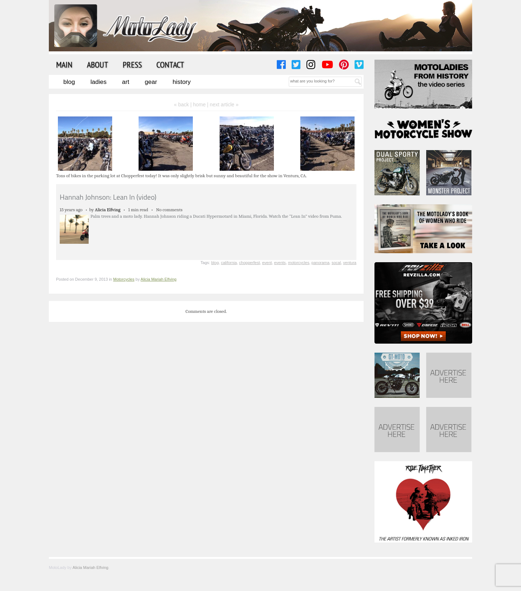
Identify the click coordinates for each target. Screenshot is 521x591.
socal (336, 262)
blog (215, 262)
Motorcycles (124, 279)
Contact (170, 64)
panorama (321, 262)
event (267, 262)
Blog (69, 81)
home (199, 104)
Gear (151, 81)
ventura (349, 262)
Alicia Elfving (107, 209)
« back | (183, 104)
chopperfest (249, 262)
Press (132, 64)
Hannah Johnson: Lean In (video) (108, 197)
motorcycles (298, 262)
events (279, 262)
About (97, 64)
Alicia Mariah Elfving (159, 279)
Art (125, 81)
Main (64, 64)
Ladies (98, 81)
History (182, 81)
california (229, 262)
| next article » (222, 104)
